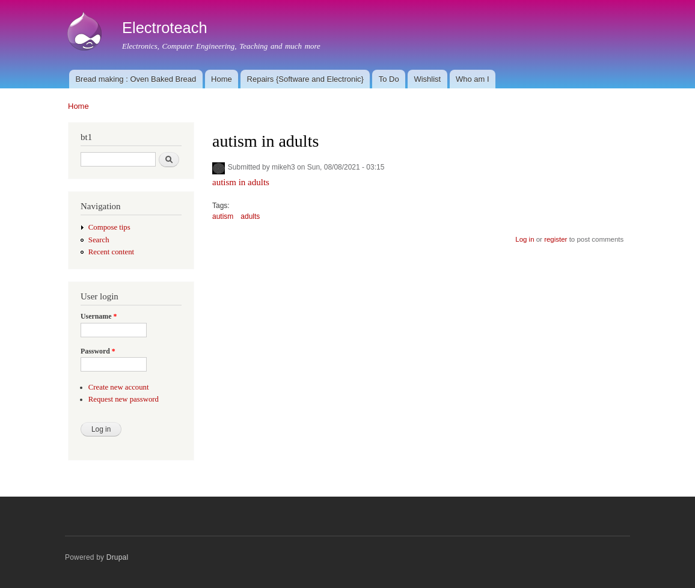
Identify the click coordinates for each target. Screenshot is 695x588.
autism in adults (240, 182)
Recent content (111, 252)
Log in (524, 239)
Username (99, 316)
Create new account (118, 387)
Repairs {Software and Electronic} (305, 79)
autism (222, 216)
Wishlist (427, 79)
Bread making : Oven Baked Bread (135, 79)
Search (98, 240)
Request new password (123, 399)
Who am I (472, 79)
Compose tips (109, 227)
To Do (389, 79)
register (555, 239)
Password (98, 351)
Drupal (117, 557)
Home (221, 79)
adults (250, 216)
